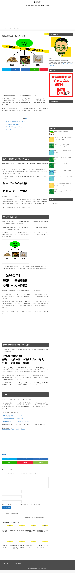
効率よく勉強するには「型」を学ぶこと (16, 124)
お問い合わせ (47, 8)
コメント (3, 478)
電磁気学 (32, 8)
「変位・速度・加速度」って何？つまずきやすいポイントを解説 (63, 147)
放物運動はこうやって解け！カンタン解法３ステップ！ (63, 193)
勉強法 (39, 8)
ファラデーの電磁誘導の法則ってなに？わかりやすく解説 (63, 186)
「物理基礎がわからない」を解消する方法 (13, 421)
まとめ (8, 132)
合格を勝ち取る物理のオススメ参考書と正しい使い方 (15, 424)
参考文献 (42, 8)
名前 (3, 492)
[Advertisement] (37, 20)
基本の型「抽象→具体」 (12, 127)
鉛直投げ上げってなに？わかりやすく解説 (63, 159)
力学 (26, 8)
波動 (36, 8)
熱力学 (29, 8)
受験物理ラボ (36, 571)
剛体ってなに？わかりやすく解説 (61, 166)
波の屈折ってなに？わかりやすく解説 (62, 179)
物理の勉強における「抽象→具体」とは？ (17, 129)
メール (3, 497)
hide (26, 121)
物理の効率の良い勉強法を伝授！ (61, 133)
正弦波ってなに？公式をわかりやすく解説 (63, 172)
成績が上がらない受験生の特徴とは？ (12, 418)
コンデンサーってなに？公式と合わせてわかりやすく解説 (63, 141)
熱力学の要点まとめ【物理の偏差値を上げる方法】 (14, 432)
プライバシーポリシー (8, 565)
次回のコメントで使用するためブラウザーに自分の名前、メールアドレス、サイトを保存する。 (23, 507)
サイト (3, 502)
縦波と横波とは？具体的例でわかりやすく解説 (63, 154)
